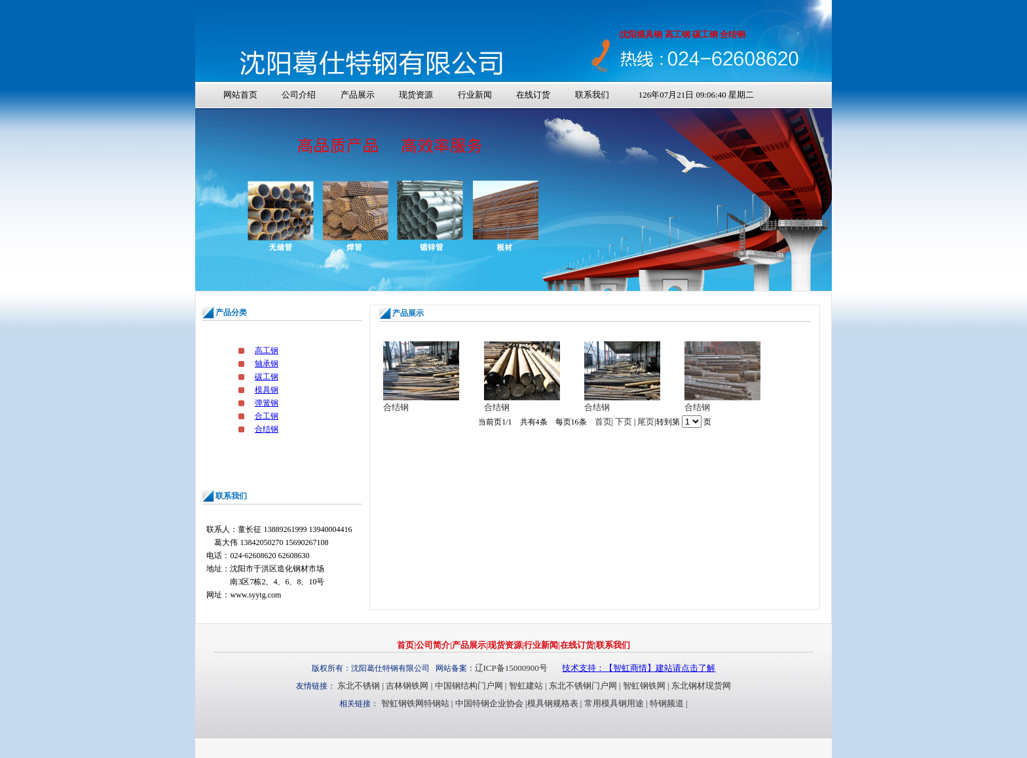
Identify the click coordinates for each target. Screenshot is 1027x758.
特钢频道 (667, 703)
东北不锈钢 (358, 686)
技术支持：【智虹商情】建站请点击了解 (638, 668)
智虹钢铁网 (644, 686)
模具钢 (266, 389)
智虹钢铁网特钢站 (415, 703)
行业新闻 (475, 95)
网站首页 (240, 95)
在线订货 (533, 95)
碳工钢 (266, 376)
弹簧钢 (266, 402)
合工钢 (266, 416)
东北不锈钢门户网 (583, 686)
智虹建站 (526, 686)
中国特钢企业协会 (489, 703)
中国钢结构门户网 (469, 686)
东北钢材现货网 (701, 686)
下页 (623, 421)
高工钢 (266, 350)
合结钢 (266, 429)
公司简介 (433, 645)
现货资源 (416, 95)
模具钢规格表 (552, 703)
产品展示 (358, 95)
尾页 (645, 421)
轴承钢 (266, 363)
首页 (603, 421)
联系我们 (592, 95)
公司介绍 (299, 95)
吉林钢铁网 (407, 686)
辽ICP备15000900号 (511, 668)
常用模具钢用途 (614, 703)
